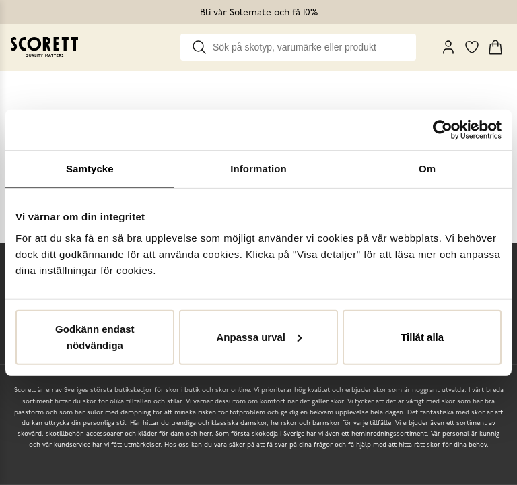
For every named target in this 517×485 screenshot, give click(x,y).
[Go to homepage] (44, 47)
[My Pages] (448, 47)
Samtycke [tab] (90, 168)
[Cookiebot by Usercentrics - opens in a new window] (443, 130)
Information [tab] (258, 168)
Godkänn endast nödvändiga (95, 336)
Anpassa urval (259, 336)
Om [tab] (427, 168)
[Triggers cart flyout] (495, 47)
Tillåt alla (422, 336)
